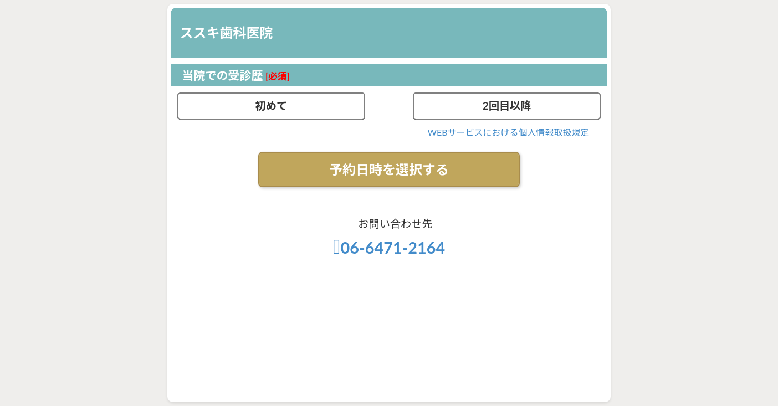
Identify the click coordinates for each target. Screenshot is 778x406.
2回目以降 (507, 105)
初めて (271, 105)
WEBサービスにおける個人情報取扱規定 (508, 132)
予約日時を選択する (389, 169)
